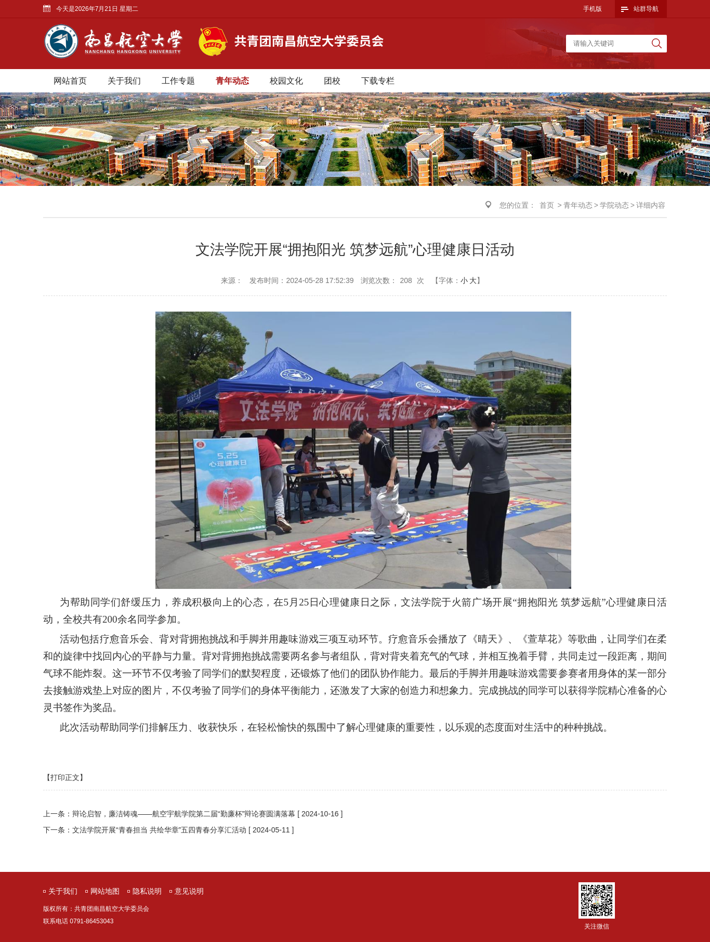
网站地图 (105, 891)
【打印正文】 (65, 777)
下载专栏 (378, 80)
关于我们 (124, 80)
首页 (547, 205)
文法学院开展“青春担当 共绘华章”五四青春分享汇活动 (159, 830)
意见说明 (189, 891)
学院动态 (614, 205)
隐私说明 (147, 891)
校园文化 (286, 80)
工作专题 (178, 80)
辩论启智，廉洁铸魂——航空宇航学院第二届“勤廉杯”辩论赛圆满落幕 (183, 814)
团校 (332, 80)
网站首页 (70, 80)
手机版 (592, 8)
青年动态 (232, 80)
